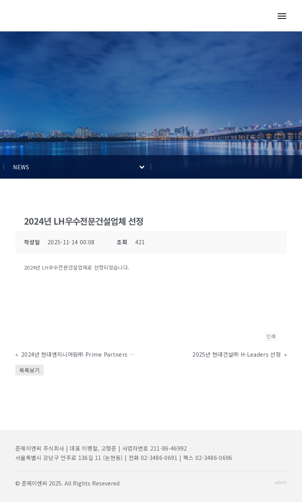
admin (281, 482)
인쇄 (271, 336)
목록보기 (29, 370)
